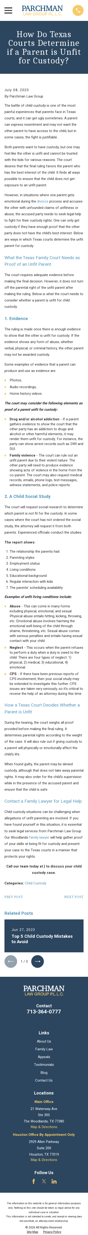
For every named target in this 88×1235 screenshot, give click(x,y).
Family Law (44, 1049)
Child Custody (35, 883)
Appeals (44, 1056)
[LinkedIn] (54, 1181)
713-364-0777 (44, 1012)
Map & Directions (44, 1126)
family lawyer (39, 837)
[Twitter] (44, 1181)
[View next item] (37, 961)
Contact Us (44, 1080)
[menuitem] (32, 1232)
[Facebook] (33, 1181)
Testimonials (44, 1064)
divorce (42, 201)
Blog (43, 1072)
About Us (44, 1041)
